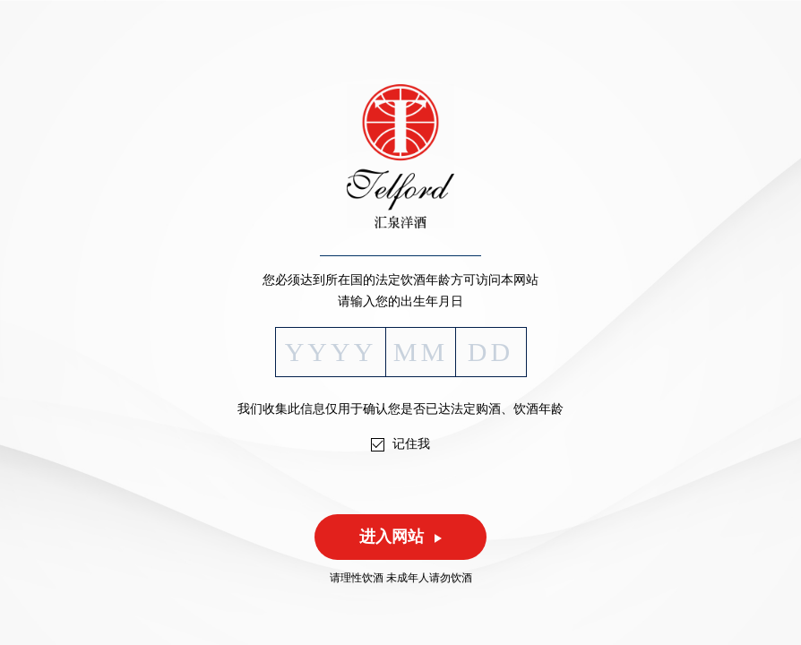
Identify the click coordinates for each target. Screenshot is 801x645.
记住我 (411, 444)
